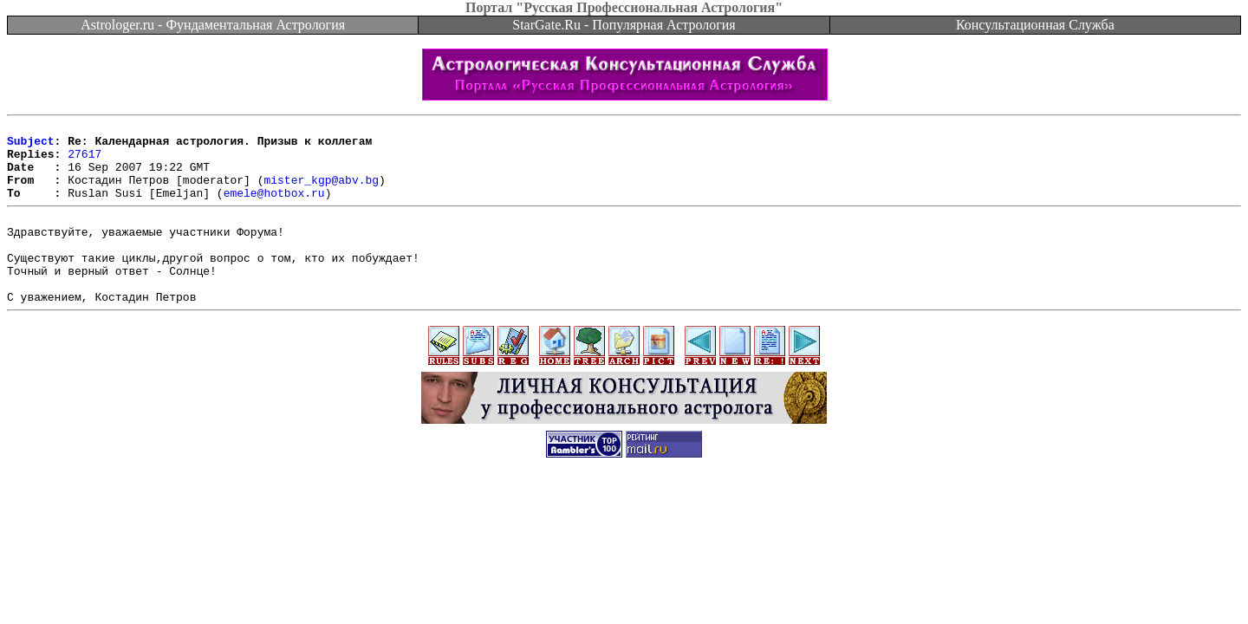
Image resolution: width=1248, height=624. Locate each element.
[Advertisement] (624, 543)
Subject (31, 145)
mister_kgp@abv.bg (321, 192)
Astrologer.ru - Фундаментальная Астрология (213, 24)
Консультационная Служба (1035, 24)
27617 (84, 161)
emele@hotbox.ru (274, 208)
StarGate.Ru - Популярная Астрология (623, 24)
